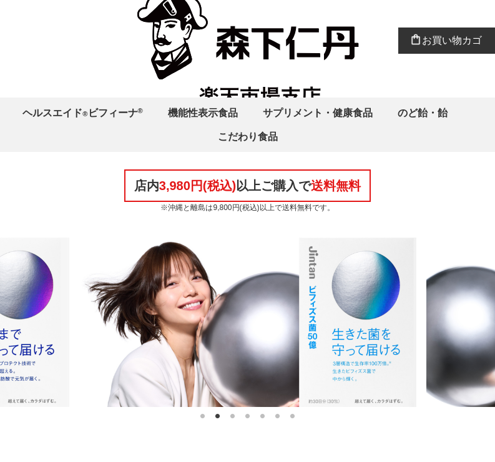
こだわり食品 (248, 136)
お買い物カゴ (452, 40)
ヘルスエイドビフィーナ (82, 113)
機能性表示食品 (203, 113)
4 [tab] (248, 416)
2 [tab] (218, 416)
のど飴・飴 (423, 113)
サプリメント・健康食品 (318, 113)
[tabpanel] (247, 322)
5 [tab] (263, 416)
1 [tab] (203, 416)
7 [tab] (293, 416)
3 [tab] (233, 416)
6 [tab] (278, 416)
